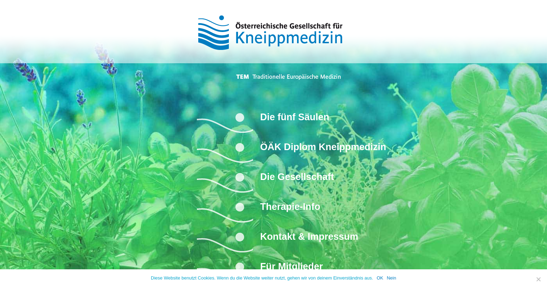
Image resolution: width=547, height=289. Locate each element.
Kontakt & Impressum (309, 236)
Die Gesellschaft (297, 177)
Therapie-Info (290, 206)
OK (380, 278)
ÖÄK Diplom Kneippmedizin (323, 147)
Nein (391, 278)
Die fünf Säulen (294, 117)
